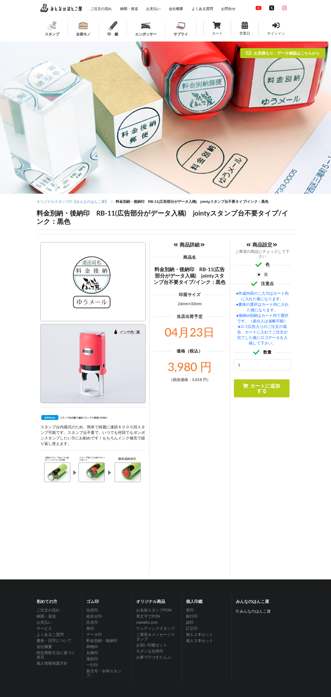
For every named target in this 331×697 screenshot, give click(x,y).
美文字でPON (148, 616)
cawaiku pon (147, 622)
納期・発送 (46, 616)
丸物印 (92, 653)
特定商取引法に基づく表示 (56, 655)
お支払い (44, 622)
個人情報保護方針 (52, 663)
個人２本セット (199, 634)
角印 (90, 628)
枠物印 (92, 646)
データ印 (94, 634)
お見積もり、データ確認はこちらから (283, 53)
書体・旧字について (54, 640)
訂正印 (192, 628)
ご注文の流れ (48, 610)
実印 (190, 610)
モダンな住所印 (149, 651)
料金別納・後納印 (101, 640)
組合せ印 (94, 616)
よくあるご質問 (50, 634)
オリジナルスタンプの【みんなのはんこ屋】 (72, 201)
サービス (44, 628)
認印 (190, 622)
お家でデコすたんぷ (153, 657)
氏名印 (92, 622)
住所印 (92, 610)
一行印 (92, 665)
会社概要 (44, 646)
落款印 (92, 659)
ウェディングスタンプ (155, 628)
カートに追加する (261, 388)
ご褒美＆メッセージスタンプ (155, 636)
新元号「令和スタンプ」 (103, 673)
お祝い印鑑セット (151, 645)
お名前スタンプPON (154, 610)
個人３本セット (199, 640)
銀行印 (192, 616)
